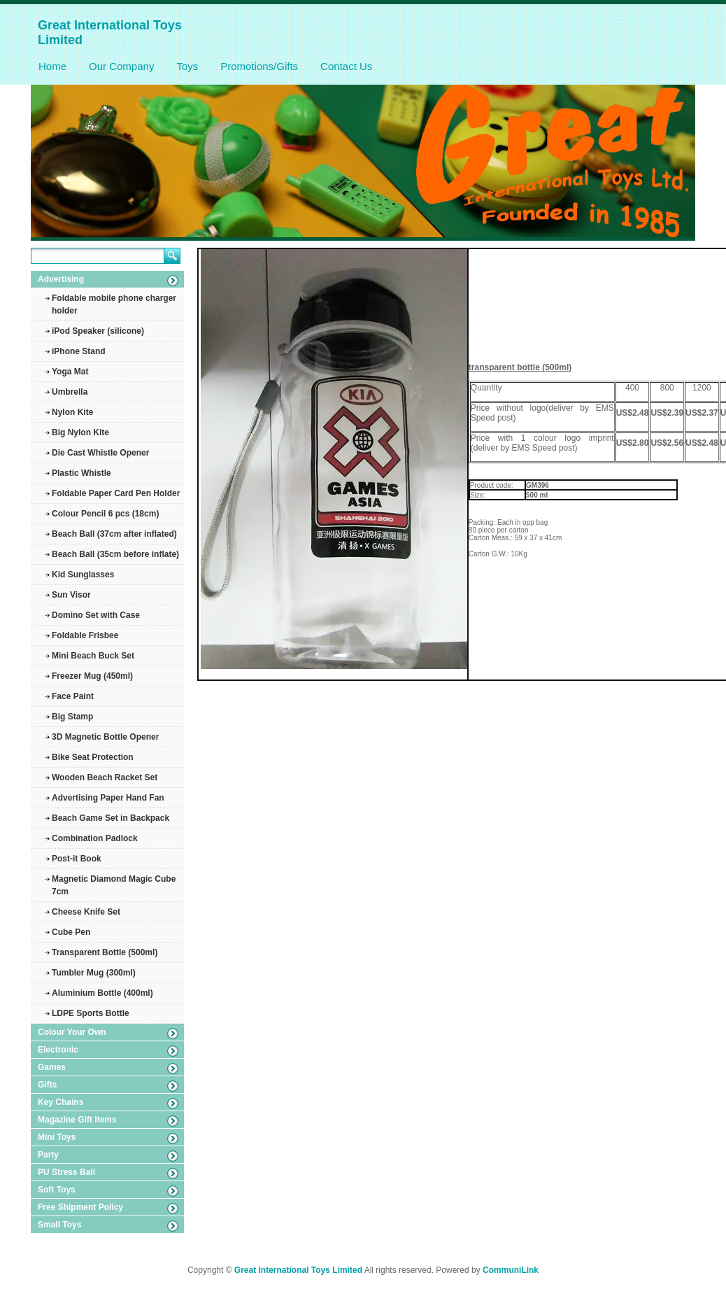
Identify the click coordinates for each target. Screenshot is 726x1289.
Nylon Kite (72, 412)
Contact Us (346, 66)
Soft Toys (57, 1190)
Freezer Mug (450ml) (92, 676)
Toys (187, 66)
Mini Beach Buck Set (93, 656)
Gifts (47, 1085)
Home (52, 66)
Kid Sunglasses (83, 574)
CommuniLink (511, 1270)
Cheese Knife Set (86, 912)
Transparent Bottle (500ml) (104, 952)
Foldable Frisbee (85, 635)
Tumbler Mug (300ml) (94, 973)
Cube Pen (71, 932)
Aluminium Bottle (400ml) (102, 993)
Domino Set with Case (96, 615)
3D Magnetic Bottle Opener (105, 737)
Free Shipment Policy (80, 1207)
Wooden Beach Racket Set (104, 777)
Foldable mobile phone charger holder (114, 304)
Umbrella (69, 392)
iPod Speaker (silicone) (98, 331)
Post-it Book (76, 859)
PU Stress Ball (66, 1172)
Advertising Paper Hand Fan (108, 798)
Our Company (121, 66)
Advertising (61, 279)
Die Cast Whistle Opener (100, 453)
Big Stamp (72, 716)
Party (48, 1155)
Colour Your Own (72, 1032)
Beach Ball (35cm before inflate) (115, 554)
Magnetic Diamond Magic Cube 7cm (114, 885)
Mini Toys (57, 1137)
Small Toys (59, 1225)
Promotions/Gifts (259, 66)
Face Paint (73, 696)
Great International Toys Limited (298, 1270)
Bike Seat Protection (93, 757)
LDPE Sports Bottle (90, 1013)
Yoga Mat (70, 371)
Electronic (58, 1050)
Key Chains (60, 1102)
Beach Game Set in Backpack (110, 818)
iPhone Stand (79, 351)
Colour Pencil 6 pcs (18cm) (105, 514)
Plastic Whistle (81, 473)
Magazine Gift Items (77, 1120)
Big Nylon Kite (80, 432)
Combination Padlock (95, 838)
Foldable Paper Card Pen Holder (116, 493)
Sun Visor (71, 595)
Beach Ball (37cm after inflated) (114, 534)
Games (52, 1067)
